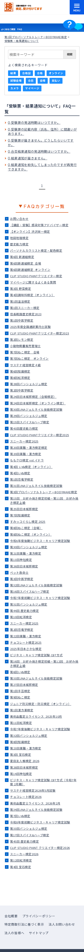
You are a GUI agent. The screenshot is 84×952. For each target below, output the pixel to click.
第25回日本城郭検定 (24, 509)
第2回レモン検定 (21, 339)
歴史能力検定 (19, 244)
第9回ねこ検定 (20, 697)
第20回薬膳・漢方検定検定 (28, 447)
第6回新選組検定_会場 (25, 263)
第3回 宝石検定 (20, 754)
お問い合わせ (19, 219)
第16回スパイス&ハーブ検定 (29, 591)
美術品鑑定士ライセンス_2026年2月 (35, 803)
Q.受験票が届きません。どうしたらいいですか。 (41, 142)
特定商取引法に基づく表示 (24, 924)
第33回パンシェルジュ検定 (28, 828)
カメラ (14, 88)
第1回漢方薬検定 (21, 710)
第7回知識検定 (20, 515)
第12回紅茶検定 (21, 860)
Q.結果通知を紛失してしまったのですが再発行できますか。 (42, 166)
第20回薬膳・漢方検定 (25, 454)
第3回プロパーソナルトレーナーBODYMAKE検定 (43, 492)
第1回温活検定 (20, 301)
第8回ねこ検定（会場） (26, 528)
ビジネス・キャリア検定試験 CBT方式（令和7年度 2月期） (43, 782)
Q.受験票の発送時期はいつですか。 (34, 122)
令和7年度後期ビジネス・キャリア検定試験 (40, 729)
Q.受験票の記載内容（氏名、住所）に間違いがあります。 (42, 131)
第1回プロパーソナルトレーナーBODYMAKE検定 (35, 37)
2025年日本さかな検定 (25, 649)
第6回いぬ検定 (20, 672)
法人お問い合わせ (62, 924)
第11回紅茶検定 (21, 723)
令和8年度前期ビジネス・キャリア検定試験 (40, 822)
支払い (56, 80)
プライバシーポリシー (38, 916)
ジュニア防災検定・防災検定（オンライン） (40, 704)
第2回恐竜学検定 (21, 629)
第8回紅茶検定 (20, 378)
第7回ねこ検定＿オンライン (29, 358)
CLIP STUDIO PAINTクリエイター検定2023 (39, 333)
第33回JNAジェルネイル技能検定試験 (36, 678)
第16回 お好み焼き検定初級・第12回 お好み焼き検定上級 (44, 663)
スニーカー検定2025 (24, 441)
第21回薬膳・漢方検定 (25, 553)
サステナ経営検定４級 (25, 365)
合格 (40, 73)
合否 (31, 80)
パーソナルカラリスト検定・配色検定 (36, 250)
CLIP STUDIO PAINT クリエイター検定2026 (40, 848)
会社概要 (11, 916)
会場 (42, 80)
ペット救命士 (19, 572)
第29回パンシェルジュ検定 (28, 416)
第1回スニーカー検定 (24, 308)
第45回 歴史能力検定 (24, 841)
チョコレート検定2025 (25, 642)
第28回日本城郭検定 (24, 767)
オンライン (56, 73)
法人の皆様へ (14, 933)
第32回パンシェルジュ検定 (28, 735)
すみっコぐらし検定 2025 (27, 521)
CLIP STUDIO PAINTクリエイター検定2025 (39, 435)
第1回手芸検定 (20, 691)
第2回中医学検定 (21, 390)
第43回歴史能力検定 (24, 428)
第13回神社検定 (21, 560)
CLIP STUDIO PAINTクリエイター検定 (36, 276)
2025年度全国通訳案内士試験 (30, 327)
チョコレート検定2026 (25, 797)
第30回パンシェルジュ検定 (28, 547)
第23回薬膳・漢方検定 (25, 748)
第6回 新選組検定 (22, 257)
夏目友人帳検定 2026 (24, 761)
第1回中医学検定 (21, 320)
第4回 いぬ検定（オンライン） (31, 467)
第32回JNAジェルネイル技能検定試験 (36, 585)
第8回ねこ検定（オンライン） (31, 534)
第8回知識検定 (20, 742)
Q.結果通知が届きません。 (27, 158)
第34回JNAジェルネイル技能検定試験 (36, 809)
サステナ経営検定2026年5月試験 (33, 790)
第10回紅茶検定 (21, 617)
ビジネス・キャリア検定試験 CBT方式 (36, 655)
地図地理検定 (19, 238)
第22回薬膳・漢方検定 (25, 636)
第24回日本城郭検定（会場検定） (33, 396)
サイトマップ (39, 933)
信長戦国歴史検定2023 (25, 314)
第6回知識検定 (20, 371)
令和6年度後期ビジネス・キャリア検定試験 (40, 541)
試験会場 (16, 80)
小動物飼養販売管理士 (25, 346)
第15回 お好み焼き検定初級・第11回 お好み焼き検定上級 (44, 500)
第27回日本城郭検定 (24, 684)
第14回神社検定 (21, 774)
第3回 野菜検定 (20, 288)
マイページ (32, 88)
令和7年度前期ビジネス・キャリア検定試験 (40, 598)
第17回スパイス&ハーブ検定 (29, 835)
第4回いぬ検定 (20, 473)
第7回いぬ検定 (20, 816)
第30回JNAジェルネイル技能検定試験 (36, 409)
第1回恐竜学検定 (21, 479)
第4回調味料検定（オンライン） (32, 295)
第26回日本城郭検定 (24, 566)
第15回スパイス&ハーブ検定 (29, 422)
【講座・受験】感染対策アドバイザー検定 (39, 225)
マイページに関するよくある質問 (33, 282)
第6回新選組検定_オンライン (30, 269)
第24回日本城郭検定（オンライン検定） (38, 403)
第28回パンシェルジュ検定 (28, 384)
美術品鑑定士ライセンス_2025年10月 (36, 716)
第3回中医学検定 (21, 579)
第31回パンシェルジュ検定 (28, 604)
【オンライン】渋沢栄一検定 (30, 231)
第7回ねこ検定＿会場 (24, 352)
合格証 (26, 73)
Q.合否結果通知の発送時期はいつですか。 (39, 151)
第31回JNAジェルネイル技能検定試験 (36, 486)
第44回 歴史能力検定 (24, 611)
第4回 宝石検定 (20, 867)
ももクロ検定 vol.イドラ (27, 460)
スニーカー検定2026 (24, 854)
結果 (13, 73)
